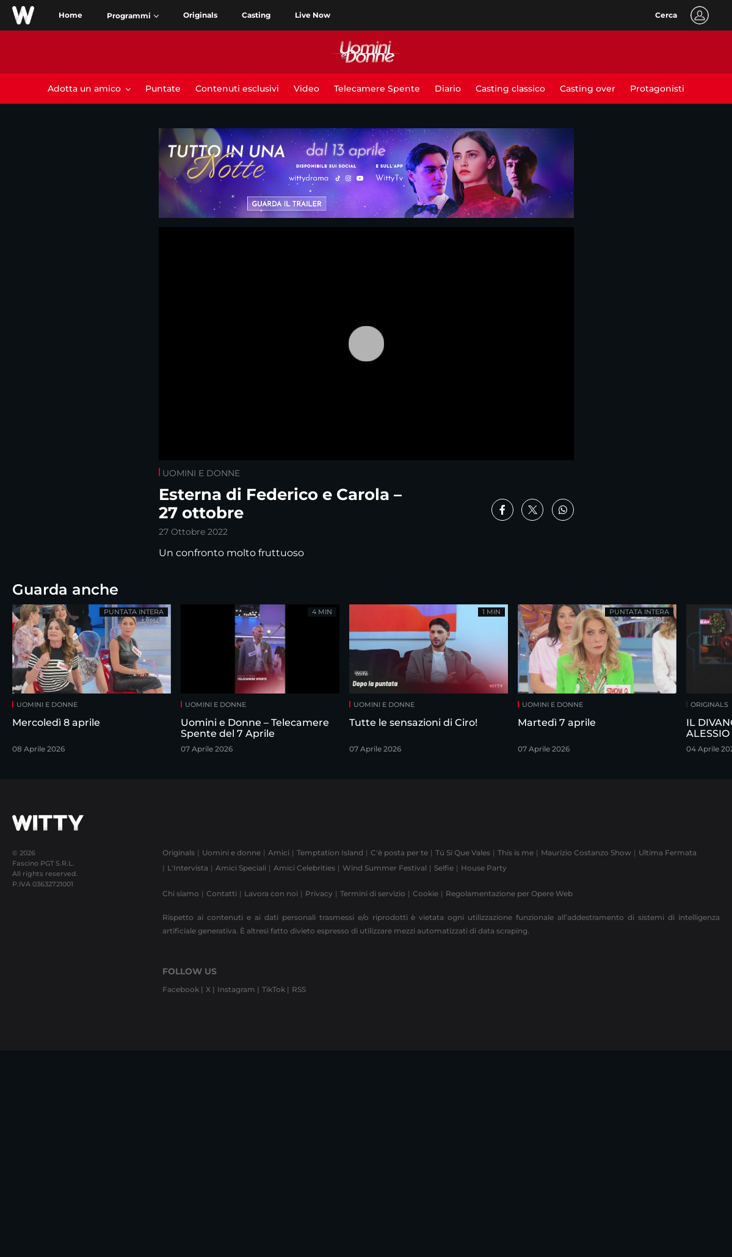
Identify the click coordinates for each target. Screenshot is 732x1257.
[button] (133, 15)
